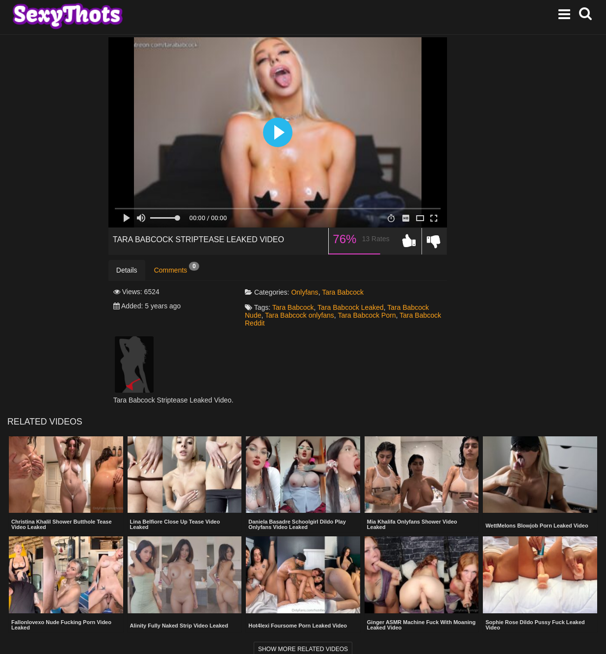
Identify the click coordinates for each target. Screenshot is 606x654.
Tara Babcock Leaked (350, 307)
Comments (176, 268)
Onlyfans (304, 292)
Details (126, 270)
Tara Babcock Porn (366, 315)
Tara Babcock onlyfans (299, 315)
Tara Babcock (343, 292)
